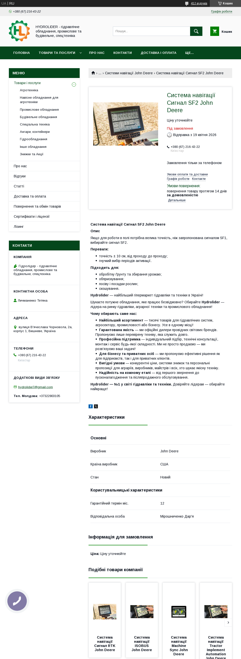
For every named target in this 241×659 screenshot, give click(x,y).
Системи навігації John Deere (129, 73)
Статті (19, 186)
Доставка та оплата (30, 196)
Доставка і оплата (158, 53)
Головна (21, 53)
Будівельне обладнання (38, 117)
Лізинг (19, 227)
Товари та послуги (57, 53)
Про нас (97, 53)
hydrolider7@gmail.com (35, 387)
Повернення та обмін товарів (37, 206)
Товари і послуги (27, 83)
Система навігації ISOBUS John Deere (142, 643)
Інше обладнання (33, 147)
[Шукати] (196, 31)
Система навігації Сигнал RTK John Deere (105, 643)
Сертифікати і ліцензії (32, 216)
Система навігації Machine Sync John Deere (179, 645)
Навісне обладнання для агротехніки (39, 100)
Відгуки (20, 176)
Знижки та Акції (32, 154)
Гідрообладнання (33, 139)
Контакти (122, 53)
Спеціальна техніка (35, 124)
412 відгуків (199, 3)
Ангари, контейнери (35, 132)
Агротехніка (29, 90)
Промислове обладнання (39, 109)
